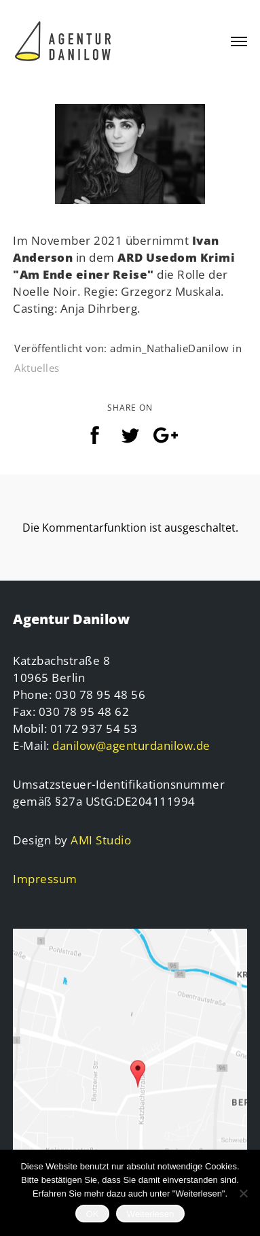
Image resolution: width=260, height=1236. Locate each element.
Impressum (45, 879)
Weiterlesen (150, 1214)
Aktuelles (37, 368)
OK (92, 1214)
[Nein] (243, 1193)
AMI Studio (101, 840)
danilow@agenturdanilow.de (131, 745)
